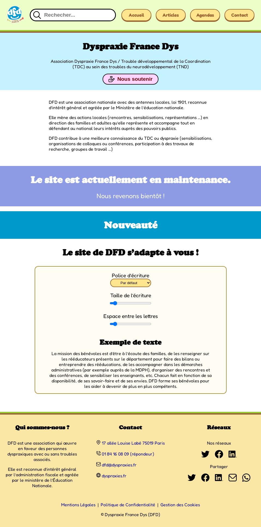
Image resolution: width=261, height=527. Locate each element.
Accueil (136, 15)
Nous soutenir (130, 79)
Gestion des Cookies (180, 504)
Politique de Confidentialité (128, 504)
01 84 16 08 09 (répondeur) (128, 454)
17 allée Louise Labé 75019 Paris (133, 443)
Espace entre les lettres (130, 316)
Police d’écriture (130, 275)
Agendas (205, 15)
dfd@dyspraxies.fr (119, 465)
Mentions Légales (78, 504)
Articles (171, 15)
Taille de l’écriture (130, 295)
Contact (239, 15)
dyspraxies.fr (114, 475)
